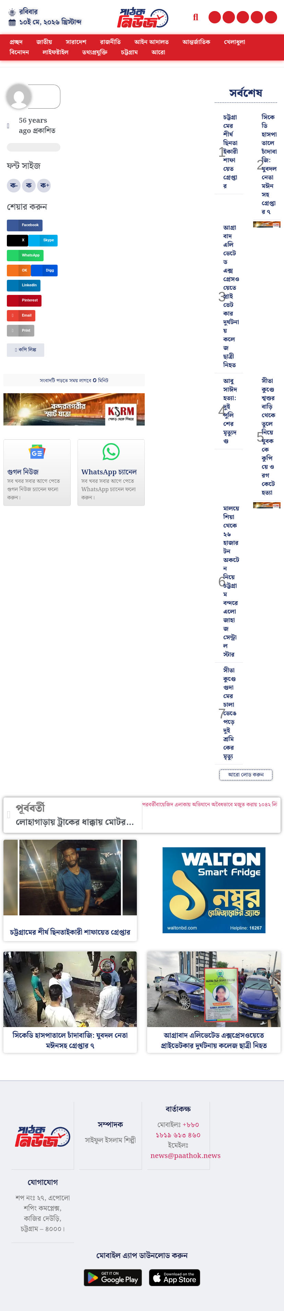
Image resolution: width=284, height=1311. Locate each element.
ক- (14, 185)
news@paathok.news (186, 1155)
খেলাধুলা (234, 42)
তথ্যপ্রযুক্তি (94, 52)
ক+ (45, 185)
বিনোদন (19, 52)
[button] (195, 17)
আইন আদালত (151, 42)
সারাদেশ (76, 42)
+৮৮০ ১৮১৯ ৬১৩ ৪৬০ (178, 1130)
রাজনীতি (110, 42)
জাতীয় (44, 42)
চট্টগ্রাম (129, 52)
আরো (158, 52)
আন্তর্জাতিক (196, 42)
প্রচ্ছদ (16, 42)
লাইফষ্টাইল (56, 52)
